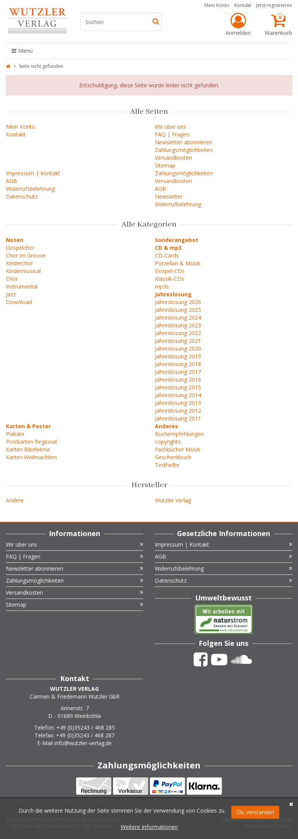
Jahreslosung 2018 (178, 364)
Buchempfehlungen (179, 434)
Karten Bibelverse (28, 449)
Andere (15, 500)
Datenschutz (22, 196)
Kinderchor (19, 263)
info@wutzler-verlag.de (83, 743)
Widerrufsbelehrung (30, 188)
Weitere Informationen (149, 826)
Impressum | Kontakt (33, 173)
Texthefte (167, 465)
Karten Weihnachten (31, 457)
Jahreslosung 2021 (178, 340)
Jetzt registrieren (274, 5)
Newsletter (168, 196)
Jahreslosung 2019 (178, 356)
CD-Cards (167, 255)
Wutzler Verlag (173, 500)
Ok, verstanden (255, 812)
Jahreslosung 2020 (178, 348)
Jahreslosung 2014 (178, 395)
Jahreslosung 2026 (178, 302)
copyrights (168, 441)
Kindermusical (23, 271)
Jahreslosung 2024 (178, 317)
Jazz (11, 294)
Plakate (15, 434)
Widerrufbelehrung (178, 204)
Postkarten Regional (31, 441)
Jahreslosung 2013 (178, 403)
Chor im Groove (26, 255)
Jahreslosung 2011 (178, 418)
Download (19, 302)
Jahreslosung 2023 (178, 325)
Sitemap (165, 165)
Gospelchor (20, 247)
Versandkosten (173, 157)
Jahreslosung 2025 (178, 309)
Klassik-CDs (169, 278)
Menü (22, 50)
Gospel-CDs (170, 271)
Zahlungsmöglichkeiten (184, 150)
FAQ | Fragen (172, 134)
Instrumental (22, 286)
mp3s (162, 286)
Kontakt (242, 5)
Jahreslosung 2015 (178, 387)
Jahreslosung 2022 (178, 333)
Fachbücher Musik (177, 449)
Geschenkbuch (173, 457)
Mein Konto (216, 5)
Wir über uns (170, 126)
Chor (12, 278)
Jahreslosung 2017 (178, 371)
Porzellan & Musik (177, 263)
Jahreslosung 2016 (178, 379)
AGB (11, 181)
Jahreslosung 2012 (178, 410)
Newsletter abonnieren (183, 142)
